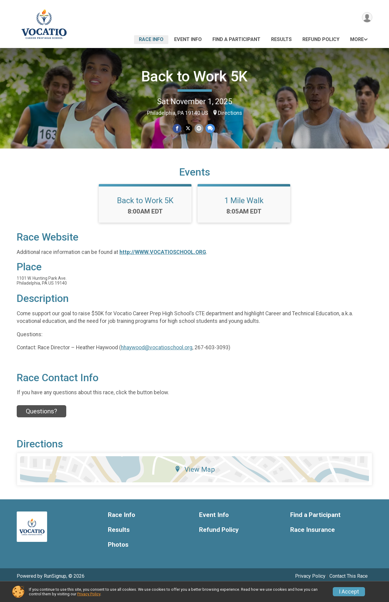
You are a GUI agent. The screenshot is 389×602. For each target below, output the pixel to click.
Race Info (151, 39)
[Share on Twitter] (188, 128)
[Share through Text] (209, 128)
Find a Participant (236, 39)
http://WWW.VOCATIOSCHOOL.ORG (162, 267)
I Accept (349, 592)
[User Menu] (366, 17)
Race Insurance (312, 544)
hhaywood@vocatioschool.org (156, 362)
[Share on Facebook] (177, 128)
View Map (194, 484)
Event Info (188, 39)
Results (281, 39)
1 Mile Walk (243, 215)
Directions (230, 113)
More (357, 39)
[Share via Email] (198, 128)
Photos (118, 559)
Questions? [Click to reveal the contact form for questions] (41, 425)
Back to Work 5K (194, 76)
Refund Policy (320, 39)
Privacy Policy (88, 594)
